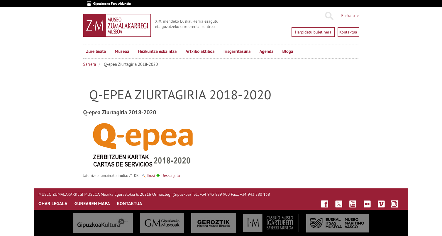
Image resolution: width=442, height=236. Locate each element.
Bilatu (329, 16)
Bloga (287, 51)
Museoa (122, 51)
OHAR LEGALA (52, 203)
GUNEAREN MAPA (92, 203)
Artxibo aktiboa (199, 51)
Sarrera (89, 64)
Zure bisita (96, 51)
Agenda (266, 51)
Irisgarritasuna (237, 51)
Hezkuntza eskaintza (157, 51)
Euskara (350, 15)
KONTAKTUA (129, 203)
